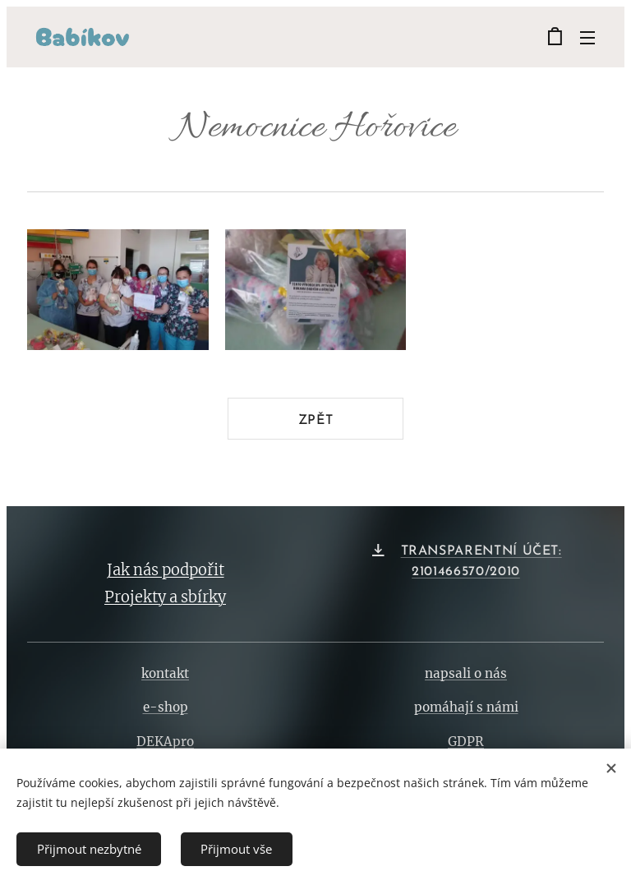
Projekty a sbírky (165, 597)
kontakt (165, 674)
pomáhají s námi (466, 708)
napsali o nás (466, 674)
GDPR (466, 741)
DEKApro (165, 741)
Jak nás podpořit (165, 569)
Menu (587, 38)
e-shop (165, 708)
